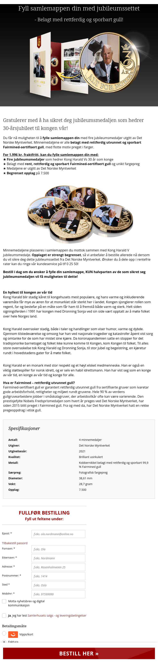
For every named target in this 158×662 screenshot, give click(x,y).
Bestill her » (79, 653)
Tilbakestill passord (15, 543)
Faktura (13, 642)
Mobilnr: (7, 593)
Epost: (7, 533)
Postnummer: (10, 575)
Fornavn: (7, 548)
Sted (5, 584)
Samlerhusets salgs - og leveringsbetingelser (57, 615)
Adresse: (7, 566)
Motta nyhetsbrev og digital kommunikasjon (26, 603)
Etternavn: (8, 557)
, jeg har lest (47, 615)
